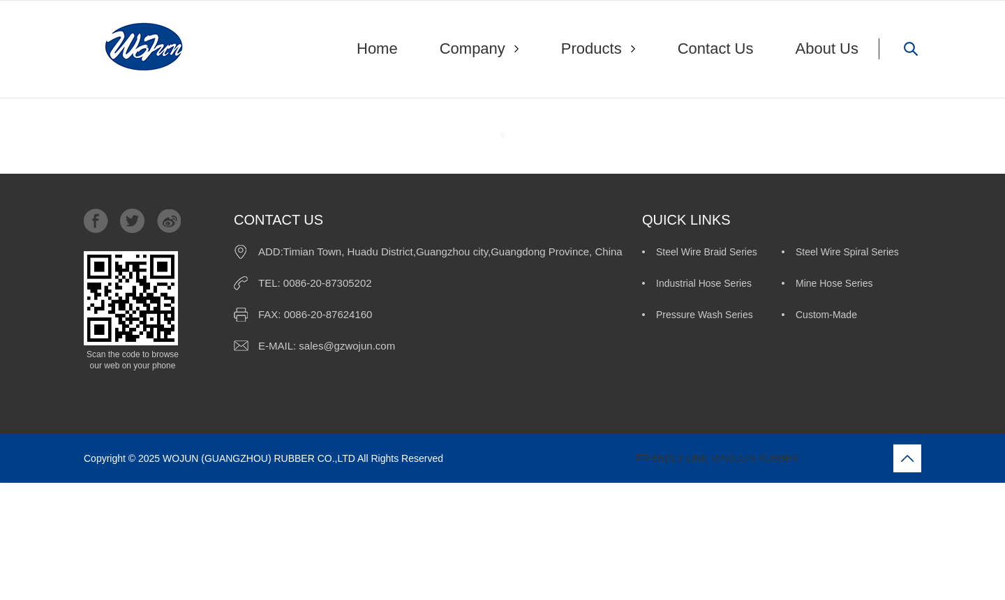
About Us (827, 48)
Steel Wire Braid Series (706, 251)
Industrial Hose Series (704, 283)
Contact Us (716, 48)
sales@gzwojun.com (347, 346)
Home (377, 48)
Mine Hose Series (834, 283)
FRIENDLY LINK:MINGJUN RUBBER (622, 458)
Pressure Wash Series (704, 314)
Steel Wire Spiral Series (847, 251)
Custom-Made (826, 314)
